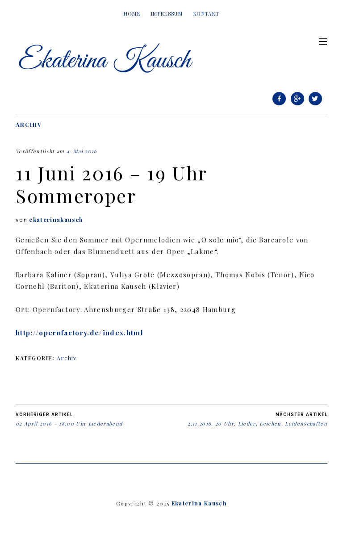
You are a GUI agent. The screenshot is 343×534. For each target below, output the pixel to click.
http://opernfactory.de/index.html (79, 332)
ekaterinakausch (56, 219)
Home (132, 13)
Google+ (297, 104)
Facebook (279, 104)
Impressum (167, 13)
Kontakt (206, 13)
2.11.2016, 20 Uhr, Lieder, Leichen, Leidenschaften (257, 419)
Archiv (29, 124)
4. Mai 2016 (82, 151)
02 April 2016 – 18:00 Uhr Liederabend (69, 419)
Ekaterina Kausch (199, 503)
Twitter (315, 104)
